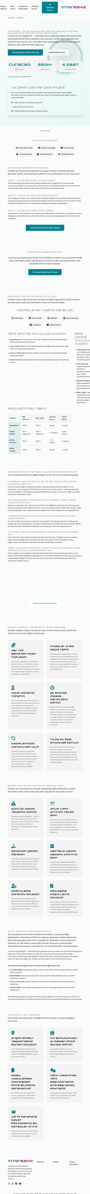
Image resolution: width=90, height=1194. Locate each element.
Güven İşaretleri (44, 154)
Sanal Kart (35, 325)
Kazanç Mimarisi (4, 7)
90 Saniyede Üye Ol (50, 7)
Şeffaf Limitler (25, 7)
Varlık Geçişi (12, 7)
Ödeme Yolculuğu (46, 148)
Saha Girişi (20, 7)
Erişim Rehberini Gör (57, 52)
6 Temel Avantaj (24, 154)
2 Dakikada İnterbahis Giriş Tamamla (45, 228)
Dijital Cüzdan (54, 325)
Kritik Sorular (67, 148)
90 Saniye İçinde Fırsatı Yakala (45, 272)
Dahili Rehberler (66, 154)
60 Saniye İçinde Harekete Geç (45, 603)
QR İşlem (52, 318)
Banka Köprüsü (70, 318)
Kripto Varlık (35, 318)
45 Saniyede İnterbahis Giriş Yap (25, 52)
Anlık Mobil (17, 318)
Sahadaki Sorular (34, 7)
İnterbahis (73, 7)
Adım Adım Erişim (24, 148)
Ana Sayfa (11, 18)
